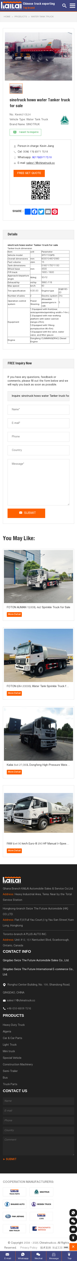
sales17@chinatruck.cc (40, 163)
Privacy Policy (28, 1248)
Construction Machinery (18, 1064)
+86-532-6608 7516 (19, 1008)
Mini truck (9, 1051)
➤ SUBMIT (10, 1159)
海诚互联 (57, 1248)
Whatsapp (23, 1258)
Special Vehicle (12, 1058)
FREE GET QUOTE (29, 173)
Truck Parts (10, 1084)
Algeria (7, 1032)
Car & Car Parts (12, 1038)
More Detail (14, 614)
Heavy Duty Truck (14, 1025)
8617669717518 (42, 157)
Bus (5, 1078)
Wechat (39, 1258)
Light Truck (10, 1045)
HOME (7, 17)
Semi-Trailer (10, 1071)
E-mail (7, 1258)
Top (69, 1258)
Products (20, 17)
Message (54, 1258)
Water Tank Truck (42, 17)
